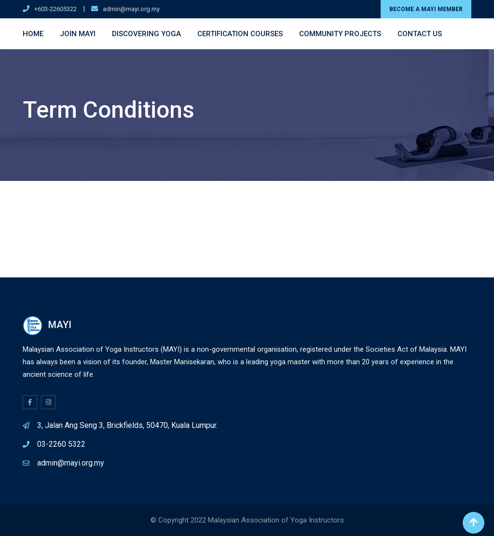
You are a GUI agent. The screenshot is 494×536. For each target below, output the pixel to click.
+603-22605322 (55, 9)
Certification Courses (240, 33)
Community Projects (340, 33)
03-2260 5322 (61, 444)
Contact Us (420, 33)
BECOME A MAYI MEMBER (426, 9)
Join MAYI (78, 33)
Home (33, 33)
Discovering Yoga (146, 33)
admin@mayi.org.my (131, 9)
